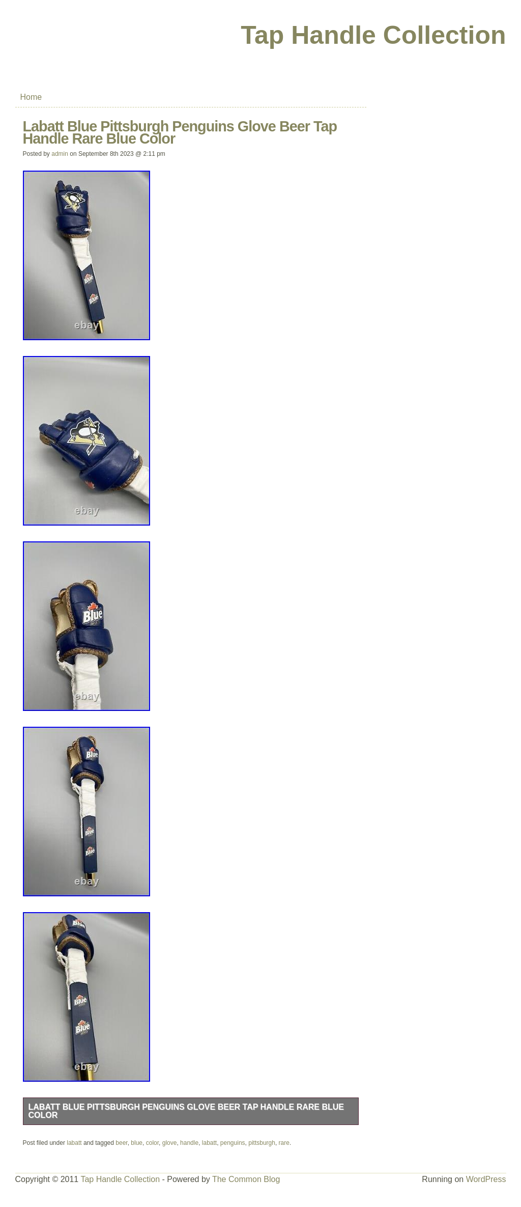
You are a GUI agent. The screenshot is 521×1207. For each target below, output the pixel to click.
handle (189, 1142)
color (152, 1142)
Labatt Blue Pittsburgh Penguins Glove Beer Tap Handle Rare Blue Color (186, 1111)
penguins (232, 1142)
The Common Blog (246, 1179)
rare (284, 1142)
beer (121, 1142)
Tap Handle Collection (373, 35)
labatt (74, 1142)
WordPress (486, 1179)
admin (59, 153)
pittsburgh (261, 1142)
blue (136, 1142)
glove (169, 1142)
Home (31, 97)
